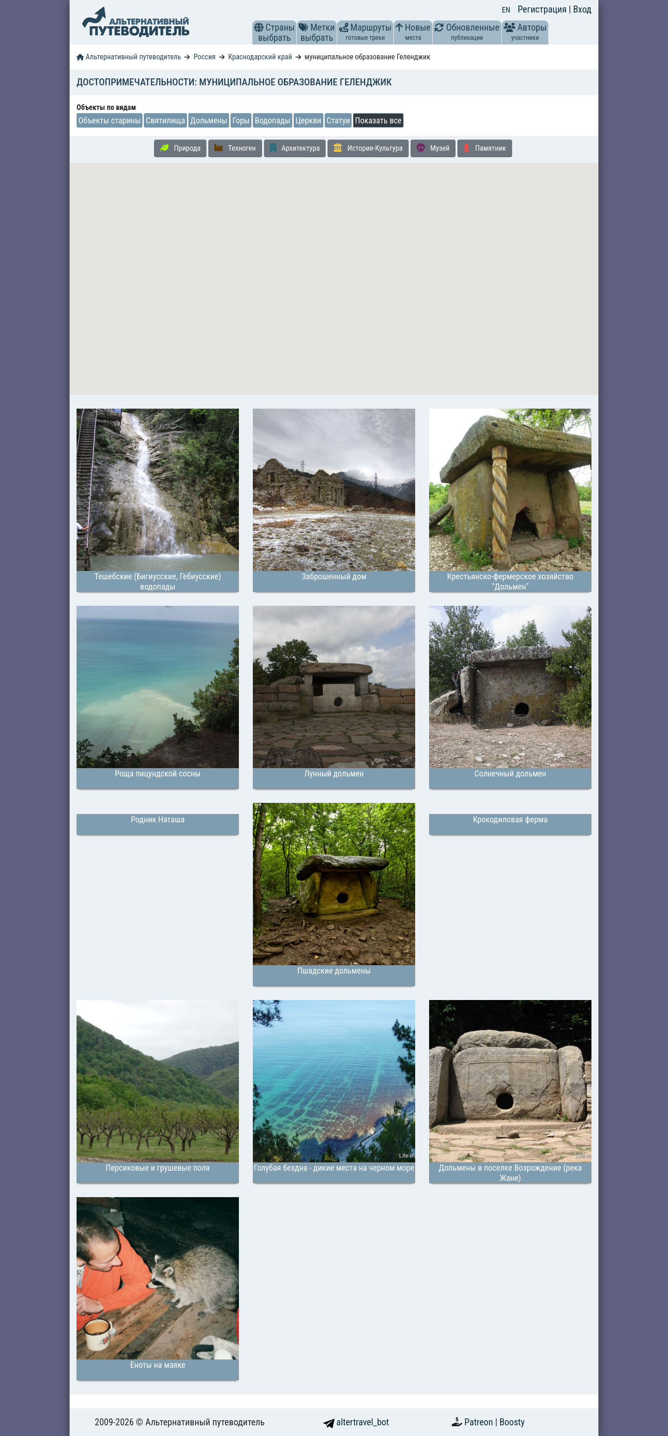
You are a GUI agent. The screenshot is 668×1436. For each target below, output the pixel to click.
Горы (241, 120)
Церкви (308, 120)
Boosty (512, 1422)
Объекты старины (109, 120)
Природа (180, 148)
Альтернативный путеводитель (129, 56)
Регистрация (543, 9)
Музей (433, 148)
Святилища (165, 120)
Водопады (272, 120)
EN (506, 10)
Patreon (479, 1422)
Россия (204, 56)
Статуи (338, 120)
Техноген (235, 148)
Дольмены (208, 120)
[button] (258, 27)
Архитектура (295, 148)
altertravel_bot (356, 1422)
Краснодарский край (260, 56)
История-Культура (368, 148)
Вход (582, 9)
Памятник (484, 148)
